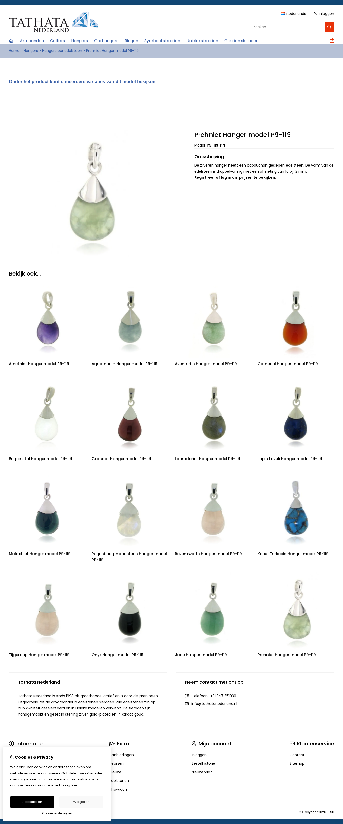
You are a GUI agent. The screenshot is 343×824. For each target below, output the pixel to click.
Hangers (79, 41)
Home (14, 50)
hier (74, 785)
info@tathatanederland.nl (214, 703)
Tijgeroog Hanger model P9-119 (39, 654)
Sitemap (297, 763)
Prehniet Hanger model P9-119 (112, 50)
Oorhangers (106, 41)
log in (226, 177)
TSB (331, 812)
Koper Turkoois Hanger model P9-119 (293, 553)
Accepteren (32, 801)
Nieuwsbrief (202, 772)
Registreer (204, 177)
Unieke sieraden (202, 41)
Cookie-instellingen (57, 813)
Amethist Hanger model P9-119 (39, 364)
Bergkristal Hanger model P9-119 (40, 458)
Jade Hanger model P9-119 (201, 654)
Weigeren (81, 801)
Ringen (131, 41)
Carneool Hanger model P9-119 (288, 364)
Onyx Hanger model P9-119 (117, 654)
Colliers (57, 41)
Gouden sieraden (241, 41)
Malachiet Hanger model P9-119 (40, 553)
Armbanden (32, 41)
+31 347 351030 (223, 696)
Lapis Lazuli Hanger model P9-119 (290, 458)
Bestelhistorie (203, 763)
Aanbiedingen (121, 754)
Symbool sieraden (162, 41)
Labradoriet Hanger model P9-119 (207, 458)
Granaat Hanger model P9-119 (121, 458)
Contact (297, 754)
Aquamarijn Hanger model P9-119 (124, 364)
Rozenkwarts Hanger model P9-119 (208, 553)
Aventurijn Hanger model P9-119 (206, 364)
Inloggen (199, 754)
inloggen (324, 13)
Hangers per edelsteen (62, 50)
